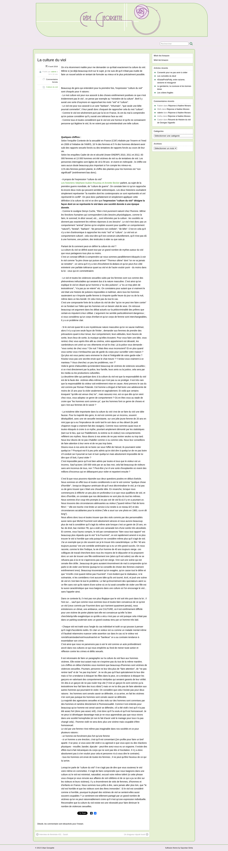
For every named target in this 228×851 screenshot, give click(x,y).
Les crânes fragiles (165, 93)
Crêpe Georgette (47, 848)
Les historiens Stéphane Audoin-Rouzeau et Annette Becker (90, 183)
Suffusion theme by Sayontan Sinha (179, 848)
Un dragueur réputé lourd (136, 834)
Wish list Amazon (161, 60)
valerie (53, 72)
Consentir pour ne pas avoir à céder (172, 72)
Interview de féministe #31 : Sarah (52, 834)
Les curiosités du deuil (166, 76)
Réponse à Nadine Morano (179, 106)
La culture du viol (51, 60)
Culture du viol (52, 87)
